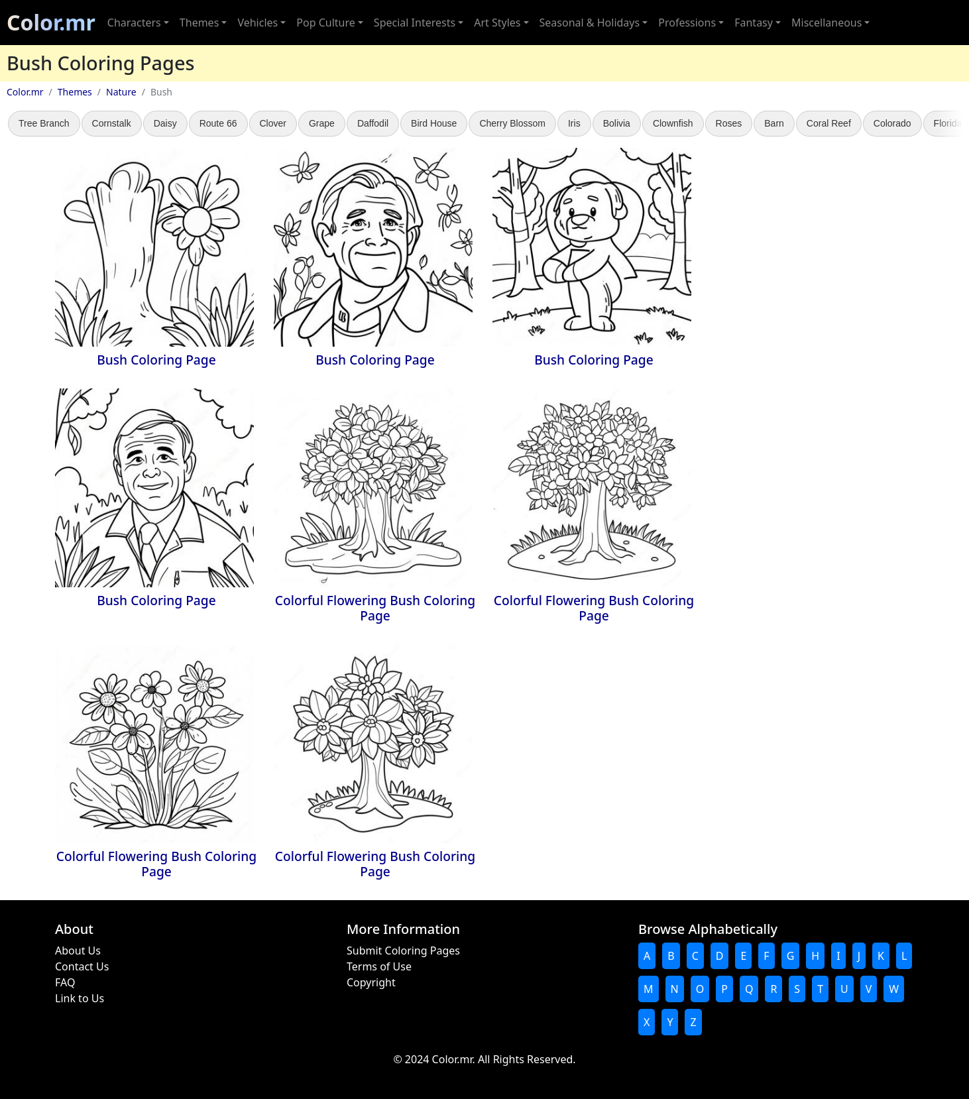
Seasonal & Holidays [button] (590, 22)
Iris (574, 123)
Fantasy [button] (753, 22)
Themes (75, 92)
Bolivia (616, 123)
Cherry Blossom (512, 123)
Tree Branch (44, 123)
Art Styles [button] (497, 22)
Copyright (371, 982)
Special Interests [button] (414, 22)
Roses (729, 123)
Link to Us (79, 998)
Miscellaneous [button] (826, 22)
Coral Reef (829, 123)
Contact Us (82, 966)
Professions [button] (687, 22)
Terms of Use (379, 966)
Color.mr (51, 22)
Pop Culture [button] (325, 22)
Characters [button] (134, 22)
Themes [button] (199, 22)
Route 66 (218, 123)
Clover (273, 123)
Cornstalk (111, 123)
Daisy (165, 123)
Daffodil (372, 123)
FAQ (65, 982)
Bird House (434, 123)
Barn (774, 123)
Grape (322, 123)
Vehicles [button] (257, 22)
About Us (78, 950)
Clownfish (673, 123)
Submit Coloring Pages (403, 950)
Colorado (892, 123)
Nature (121, 92)
